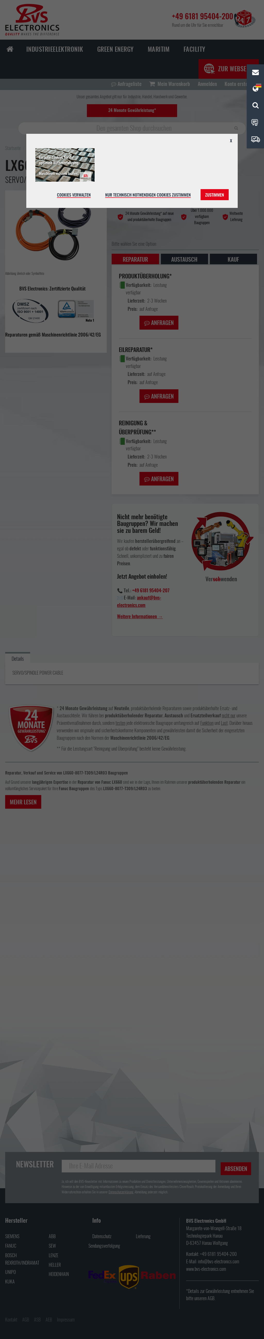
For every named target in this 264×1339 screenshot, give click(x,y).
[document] (131, 171)
